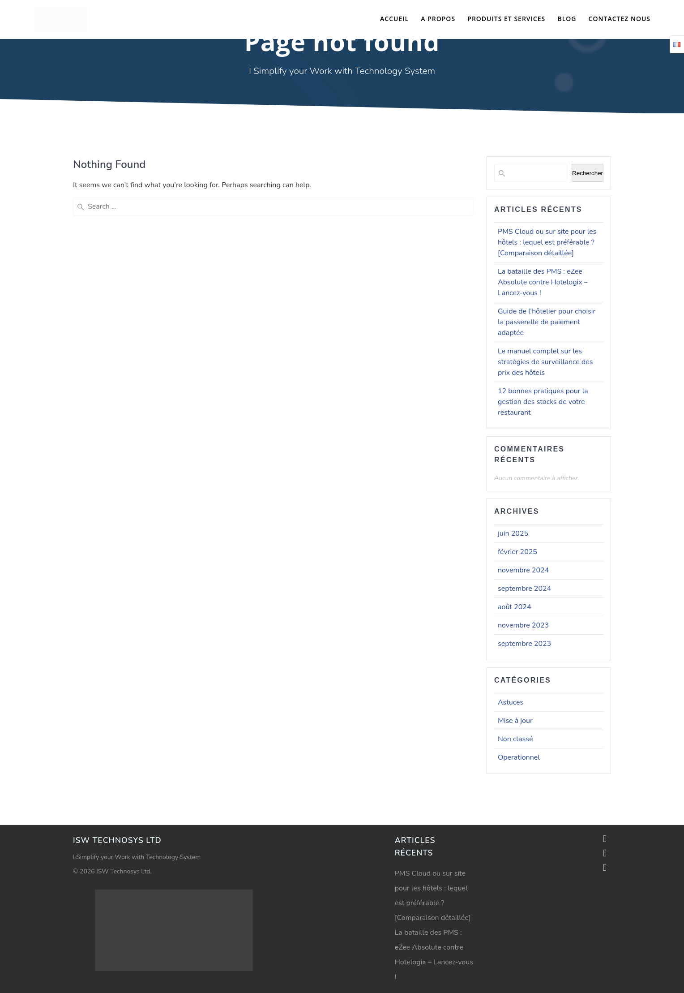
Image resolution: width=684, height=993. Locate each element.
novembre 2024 (523, 570)
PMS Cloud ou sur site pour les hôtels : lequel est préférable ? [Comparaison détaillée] (547, 242)
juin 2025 (513, 533)
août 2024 (514, 607)
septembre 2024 (524, 588)
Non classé (515, 739)
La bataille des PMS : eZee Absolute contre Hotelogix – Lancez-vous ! (543, 282)
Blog (566, 18)
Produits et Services (506, 18)
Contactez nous (619, 18)
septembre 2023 (524, 644)
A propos (438, 18)
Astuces (510, 702)
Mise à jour (515, 721)
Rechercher (587, 173)
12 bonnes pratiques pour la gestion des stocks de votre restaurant (543, 401)
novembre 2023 (523, 625)
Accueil (394, 18)
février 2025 (517, 552)
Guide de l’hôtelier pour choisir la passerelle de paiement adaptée (546, 322)
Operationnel (519, 757)
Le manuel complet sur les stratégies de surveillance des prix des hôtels (545, 362)
